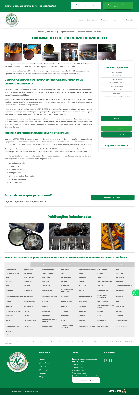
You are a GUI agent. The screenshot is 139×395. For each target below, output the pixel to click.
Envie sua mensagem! (86, 380)
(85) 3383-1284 (78, 367)
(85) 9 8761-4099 (79, 373)
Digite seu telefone (117, 87)
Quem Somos (92, 19)
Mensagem (116, 94)
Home (80, 19)
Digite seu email (117, 80)
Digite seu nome (117, 73)
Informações (117, 19)
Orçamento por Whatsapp (116, 129)
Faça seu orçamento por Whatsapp (117, 6)
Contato (129, 19)
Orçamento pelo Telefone (116, 135)
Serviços (104, 19)
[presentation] (114, 110)
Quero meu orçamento (113, 197)
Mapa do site (44, 377)
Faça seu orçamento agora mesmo (86, 6)
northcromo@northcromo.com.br (85, 376)
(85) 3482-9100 (78, 370)
